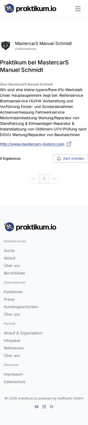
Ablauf (9, 258)
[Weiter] (54, 178)
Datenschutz (15, 381)
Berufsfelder (14, 273)
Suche (9, 250)
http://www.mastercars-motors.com (36, 144)
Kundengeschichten (21, 306)
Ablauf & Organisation (23, 333)
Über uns (12, 265)
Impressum (13, 374)
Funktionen (13, 291)
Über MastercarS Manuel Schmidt (26, 84)
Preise (9, 299)
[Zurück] (34, 178)
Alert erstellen (70, 158)
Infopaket (12, 340)
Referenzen (14, 348)
